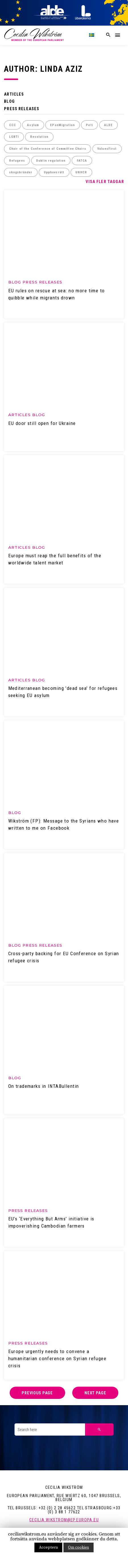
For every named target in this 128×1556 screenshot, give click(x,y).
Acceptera (48, 1547)
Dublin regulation (50, 161)
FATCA (82, 161)
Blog (9, 101)
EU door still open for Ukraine (42, 423)
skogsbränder (21, 172)
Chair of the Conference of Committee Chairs (47, 149)
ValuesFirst (107, 149)
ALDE (108, 125)
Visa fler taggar (105, 181)
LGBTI (14, 137)
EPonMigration (62, 125)
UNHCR (81, 172)
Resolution (39, 137)
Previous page (37, 1393)
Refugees (17, 161)
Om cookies (78, 1547)
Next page (95, 1393)
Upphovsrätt (54, 172)
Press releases (21, 108)
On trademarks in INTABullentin (43, 1086)
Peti (89, 125)
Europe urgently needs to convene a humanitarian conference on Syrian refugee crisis (57, 1358)
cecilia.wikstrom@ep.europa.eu (64, 1520)
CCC (12, 125)
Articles (14, 94)
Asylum (33, 125)
